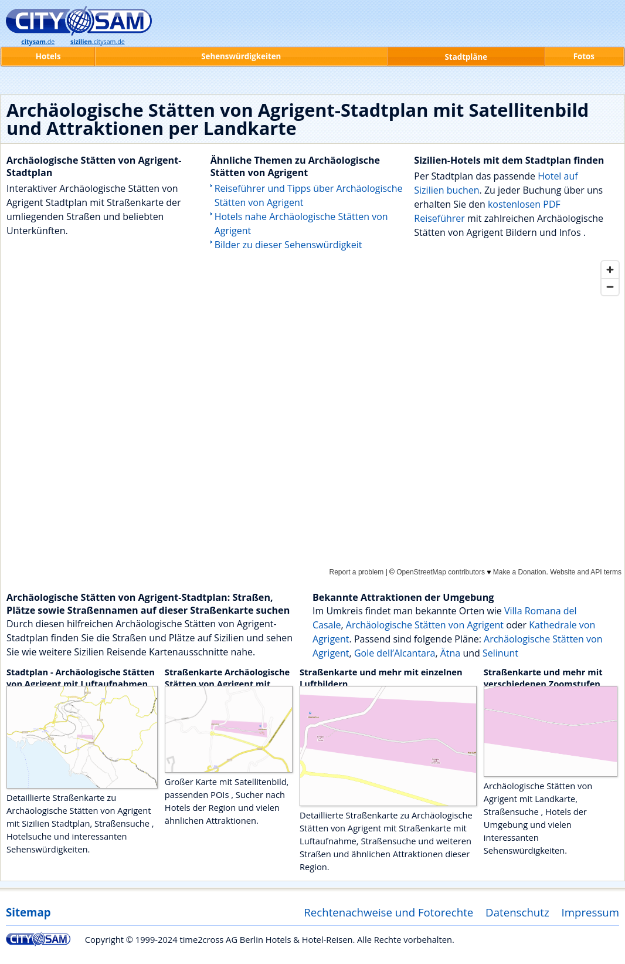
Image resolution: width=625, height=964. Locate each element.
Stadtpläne (466, 57)
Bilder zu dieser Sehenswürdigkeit (288, 244)
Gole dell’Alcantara (395, 653)
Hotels (48, 56)
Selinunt (500, 653)
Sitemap (28, 912)
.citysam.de (97, 42)
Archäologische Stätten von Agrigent (425, 624)
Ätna (450, 653)
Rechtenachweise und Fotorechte (388, 912)
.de (38, 42)
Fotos (584, 56)
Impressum (591, 912)
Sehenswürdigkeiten (241, 56)
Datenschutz (517, 912)
